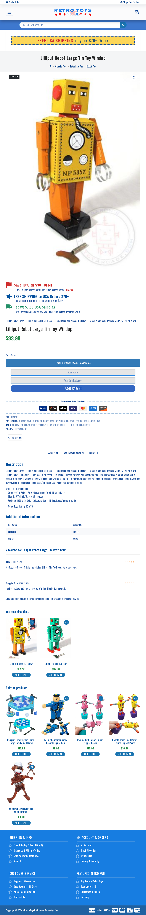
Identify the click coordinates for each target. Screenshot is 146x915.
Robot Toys (49, 421)
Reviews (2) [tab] (93, 452)
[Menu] (9, 12)
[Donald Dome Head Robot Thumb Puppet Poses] (124, 714)
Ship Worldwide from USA (26, 856)
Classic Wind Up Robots (30, 421)
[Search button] (123, 25)
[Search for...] (69, 25)
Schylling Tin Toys (65, 421)
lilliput (71, 424)
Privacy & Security (90, 861)
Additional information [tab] (74, 452)
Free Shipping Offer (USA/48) (28, 845)
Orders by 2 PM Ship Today (27, 850)
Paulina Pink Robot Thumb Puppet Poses (90, 741)
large (63, 424)
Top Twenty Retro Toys (92, 881)
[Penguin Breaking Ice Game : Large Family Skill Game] (21, 714)
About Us (18, 861)
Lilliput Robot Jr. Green (56, 664)
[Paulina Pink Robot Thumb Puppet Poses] (90, 714)
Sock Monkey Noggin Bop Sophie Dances (21, 810)
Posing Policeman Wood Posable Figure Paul (55, 741)
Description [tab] (53, 452)
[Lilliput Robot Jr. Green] (55, 638)
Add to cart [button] (21, 675)
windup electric (36, 424)
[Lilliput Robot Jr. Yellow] (21, 638)
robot (79, 424)
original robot (19, 424)
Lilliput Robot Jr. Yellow (21, 664)
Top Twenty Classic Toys (88, 421)
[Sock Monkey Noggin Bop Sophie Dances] (21, 782)
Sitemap (85, 897)
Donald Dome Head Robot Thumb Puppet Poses (124, 741)
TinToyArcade (20, 429)
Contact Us (14, 2)
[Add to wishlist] (15, 437)
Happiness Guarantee (24, 881)
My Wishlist (86, 856)
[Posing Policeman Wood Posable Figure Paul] (55, 714)
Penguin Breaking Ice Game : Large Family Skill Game (21, 741)
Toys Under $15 (88, 886)
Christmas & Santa (90, 892)
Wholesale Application (24, 892)
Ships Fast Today (131, 2)
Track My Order (88, 850)
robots (87, 424)
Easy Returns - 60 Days (25, 886)
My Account (86, 845)
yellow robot (52, 424)
